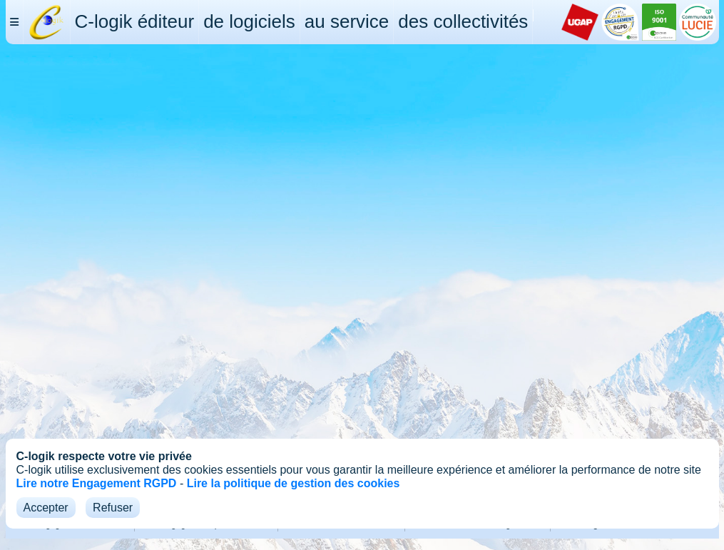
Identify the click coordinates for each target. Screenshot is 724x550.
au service (347, 21)
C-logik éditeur (135, 21)
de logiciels (249, 21)
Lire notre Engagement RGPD (96, 483)
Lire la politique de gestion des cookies (293, 483)
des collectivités (463, 21)
